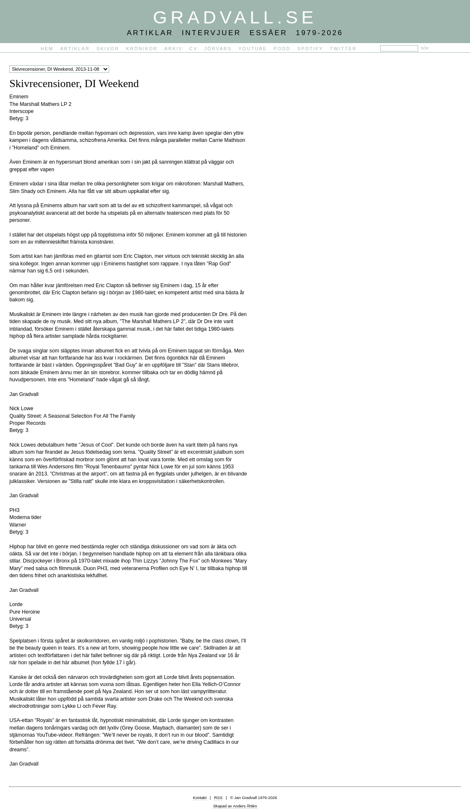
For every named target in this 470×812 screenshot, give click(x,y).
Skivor (108, 48)
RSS (218, 797)
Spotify (310, 48)
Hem (47, 48)
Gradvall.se (235, 17)
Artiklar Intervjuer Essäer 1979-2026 (235, 32)
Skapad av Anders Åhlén (235, 806)
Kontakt (200, 797)
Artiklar (75, 48)
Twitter (343, 48)
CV (193, 48)
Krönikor (142, 48)
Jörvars (218, 48)
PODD (282, 48)
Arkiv (173, 48)
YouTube (252, 48)
